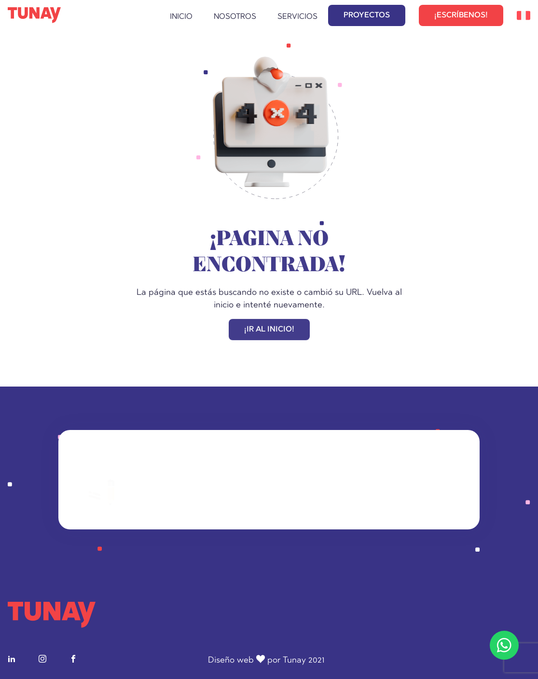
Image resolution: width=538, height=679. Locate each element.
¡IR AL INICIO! (269, 330)
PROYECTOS (367, 15)
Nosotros (235, 17)
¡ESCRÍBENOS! (461, 15)
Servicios (297, 17)
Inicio (181, 17)
